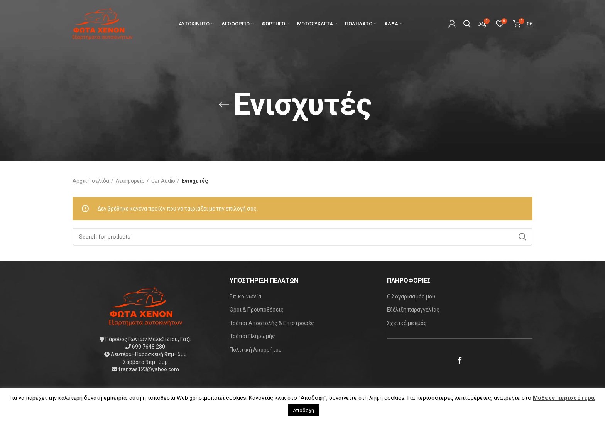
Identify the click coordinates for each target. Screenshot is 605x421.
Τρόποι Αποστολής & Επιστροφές (272, 323)
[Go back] (223, 104)
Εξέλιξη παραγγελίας (413, 309)
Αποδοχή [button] (303, 410)
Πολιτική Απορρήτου (256, 350)
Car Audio (163, 181)
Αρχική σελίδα (91, 181)
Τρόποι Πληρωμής (252, 336)
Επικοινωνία (245, 296)
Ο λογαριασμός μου (411, 296)
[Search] (302, 237)
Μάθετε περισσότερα (564, 397)
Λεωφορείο (130, 181)
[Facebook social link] (459, 360)
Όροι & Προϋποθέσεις (257, 309)
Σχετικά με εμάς (407, 323)
